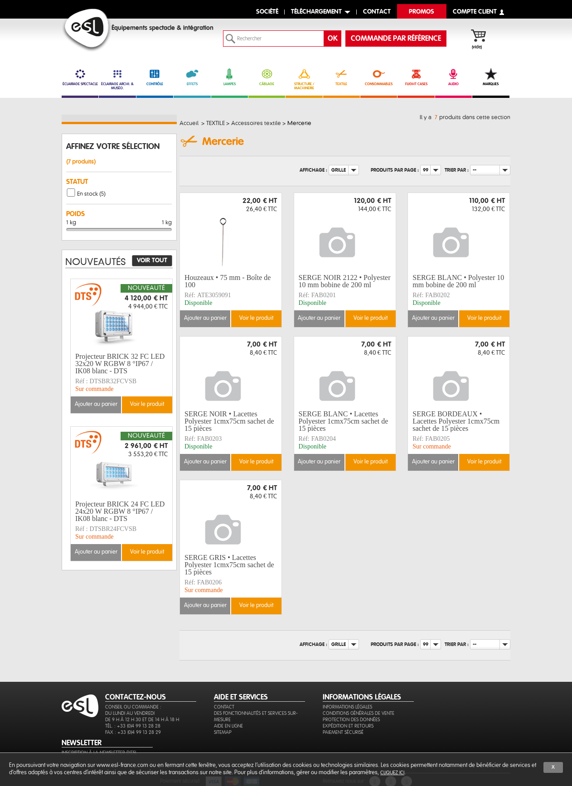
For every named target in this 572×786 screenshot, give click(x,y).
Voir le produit (256, 318)
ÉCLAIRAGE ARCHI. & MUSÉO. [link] (117, 79)
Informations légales (347, 706)
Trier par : (457, 170)
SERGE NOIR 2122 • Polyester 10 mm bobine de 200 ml (345, 281)
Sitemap (223, 732)
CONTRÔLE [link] (154, 77)
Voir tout (152, 260)
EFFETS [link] (192, 77)
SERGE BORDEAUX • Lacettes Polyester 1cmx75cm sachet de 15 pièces (455, 421)
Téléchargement (316, 12)
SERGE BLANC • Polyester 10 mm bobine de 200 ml (458, 281)
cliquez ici (392, 772)
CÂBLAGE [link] (266, 77)
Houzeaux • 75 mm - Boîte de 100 (227, 281)
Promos (421, 12)
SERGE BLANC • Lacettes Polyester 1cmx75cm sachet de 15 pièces (343, 421)
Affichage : (313, 170)
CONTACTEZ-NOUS (135, 697)
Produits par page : (395, 170)
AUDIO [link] (453, 77)
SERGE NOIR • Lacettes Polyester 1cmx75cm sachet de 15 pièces (229, 421)
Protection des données (351, 719)
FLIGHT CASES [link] (415, 77)
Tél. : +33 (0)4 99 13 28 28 (132, 725)
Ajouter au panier (205, 318)
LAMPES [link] (229, 77)
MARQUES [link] (490, 77)
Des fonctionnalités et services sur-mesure (256, 716)
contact (377, 12)
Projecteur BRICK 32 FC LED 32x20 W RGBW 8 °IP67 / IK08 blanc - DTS (120, 364)
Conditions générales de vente (358, 713)
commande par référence (396, 38)
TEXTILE (341, 77)
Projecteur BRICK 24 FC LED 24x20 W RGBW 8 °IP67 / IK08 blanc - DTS (120, 511)
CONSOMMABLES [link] (378, 77)
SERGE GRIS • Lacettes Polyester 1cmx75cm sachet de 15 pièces (229, 565)
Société (267, 12)
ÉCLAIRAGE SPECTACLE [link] (80, 77)
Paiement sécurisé (343, 732)
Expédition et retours (348, 725)
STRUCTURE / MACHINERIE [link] (304, 79)
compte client (475, 12)
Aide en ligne (228, 725)
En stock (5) (91, 194)
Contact (224, 706)
